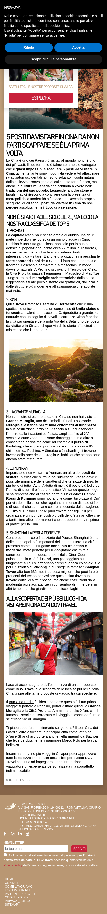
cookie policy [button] (59, 26)
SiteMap (11, 904)
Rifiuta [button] (28, 47)
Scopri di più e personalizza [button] (53, 59)
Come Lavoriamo (18, 886)
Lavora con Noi (18, 890)
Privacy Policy (13, 865)
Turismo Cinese (34, 511)
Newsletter (14, 842)
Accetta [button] (78, 47)
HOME (9, 879)
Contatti (12, 883)
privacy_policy (18, 901)
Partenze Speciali (20, 893)
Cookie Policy (17, 897)
